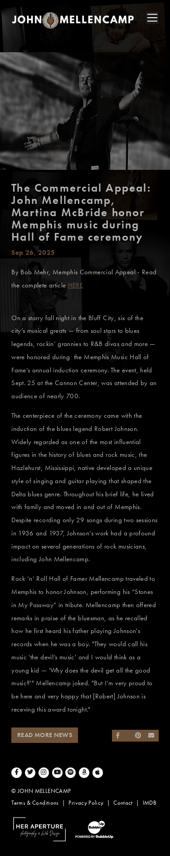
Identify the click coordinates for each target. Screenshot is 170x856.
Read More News (44, 735)
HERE (75, 285)
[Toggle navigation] (152, 17)
